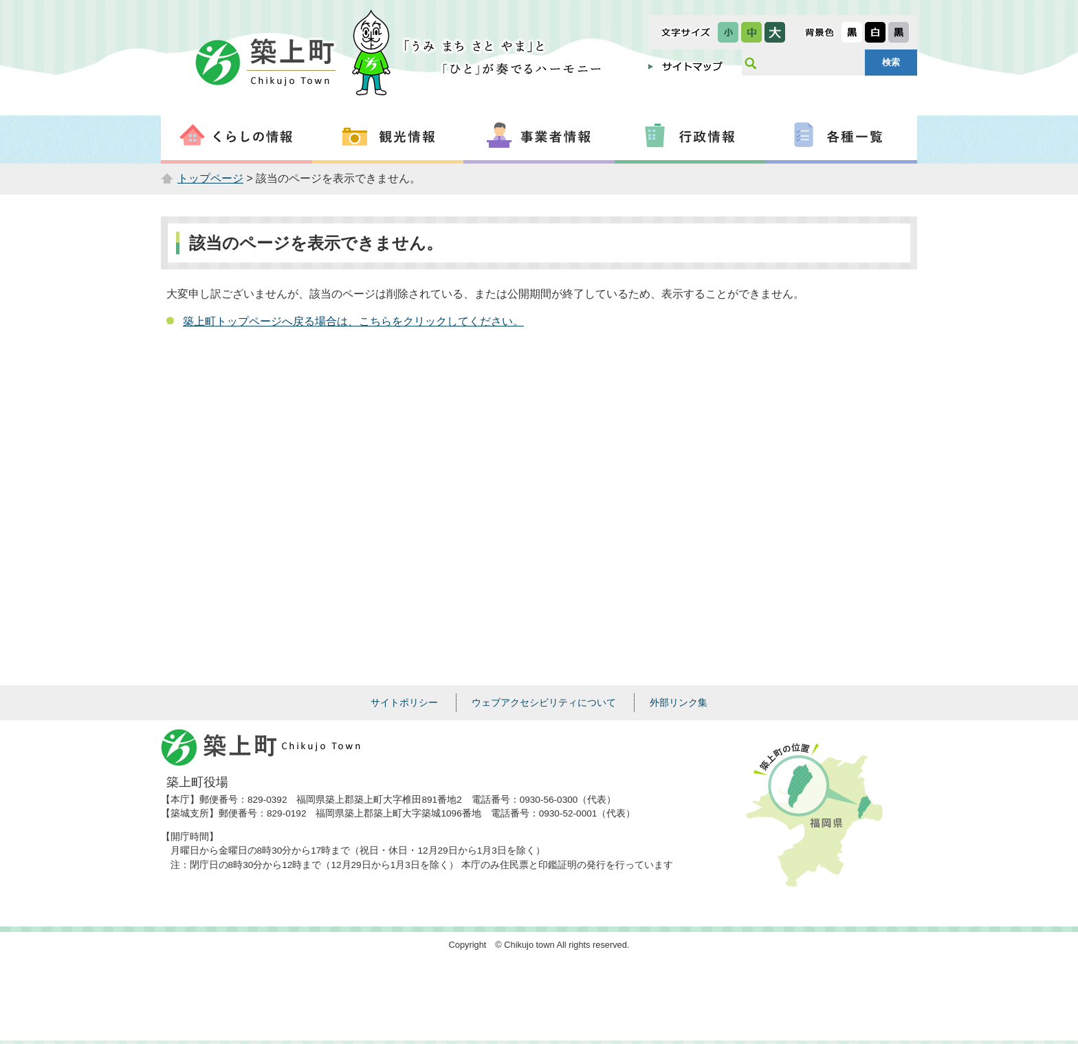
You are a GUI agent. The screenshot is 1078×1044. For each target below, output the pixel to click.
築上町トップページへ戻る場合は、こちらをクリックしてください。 (353, 321)
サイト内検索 (750, 62)
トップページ (210, 178)
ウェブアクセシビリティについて (544, 702)
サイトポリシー (404, 702)
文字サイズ (686, 32)
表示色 (819, 32)
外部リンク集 (678, 702)
